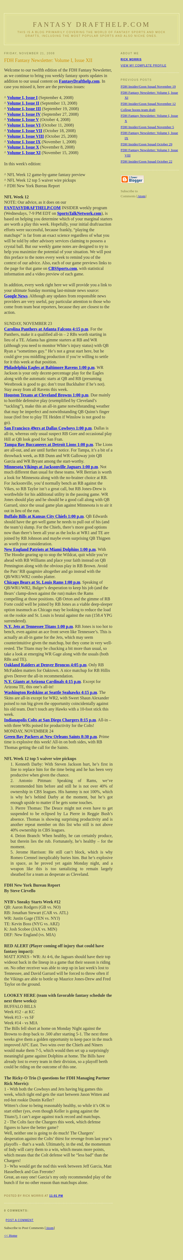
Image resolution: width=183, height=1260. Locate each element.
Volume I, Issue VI (24, 125)
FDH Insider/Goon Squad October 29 (146, 144)
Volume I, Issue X (23, 147)
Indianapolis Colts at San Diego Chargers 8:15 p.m (50, 720)
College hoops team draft (138, 110)
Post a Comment (20, 1220)
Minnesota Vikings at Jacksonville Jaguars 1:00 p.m (51, 466)
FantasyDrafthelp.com (79, 81)
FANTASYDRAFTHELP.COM (32, 207)
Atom (50, 1228)
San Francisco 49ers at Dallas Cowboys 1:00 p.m (48, 428)
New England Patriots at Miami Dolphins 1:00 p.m (50, 549)
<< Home (10, 1235)
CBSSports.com (62, 268)
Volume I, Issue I (22, 97)
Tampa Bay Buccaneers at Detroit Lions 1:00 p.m (48, 444)
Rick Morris (131, 59)
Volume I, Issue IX (24, 142)
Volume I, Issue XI (24, 152)
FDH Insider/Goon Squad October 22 (146, 161)
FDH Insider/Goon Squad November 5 (147, 127)
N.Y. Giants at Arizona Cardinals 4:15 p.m (42, 681)
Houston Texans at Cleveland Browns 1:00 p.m (46, 395)
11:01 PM (56, 1195)
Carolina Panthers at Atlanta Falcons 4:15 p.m (46, 329)
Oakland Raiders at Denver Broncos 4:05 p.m (45, 665)
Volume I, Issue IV (24, 114)
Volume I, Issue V (23, 119)
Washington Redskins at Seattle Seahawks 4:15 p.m (50, 692)
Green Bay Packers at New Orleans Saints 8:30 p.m (50, 736)
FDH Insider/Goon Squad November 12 (148, 104)
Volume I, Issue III (24, 108)
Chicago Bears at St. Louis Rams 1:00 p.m (42, 582)
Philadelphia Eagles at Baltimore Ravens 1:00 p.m (49, 367)
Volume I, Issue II (23, 103)
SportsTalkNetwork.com (79, 213)
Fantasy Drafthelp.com (91, 24)
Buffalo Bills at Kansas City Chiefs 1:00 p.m (44, 516)
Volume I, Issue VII (24, 130)
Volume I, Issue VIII (25, 136)
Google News (16, 296)
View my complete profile (144, 65)
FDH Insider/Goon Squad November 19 (148, 86)
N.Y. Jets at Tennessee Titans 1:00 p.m (38, 626)
